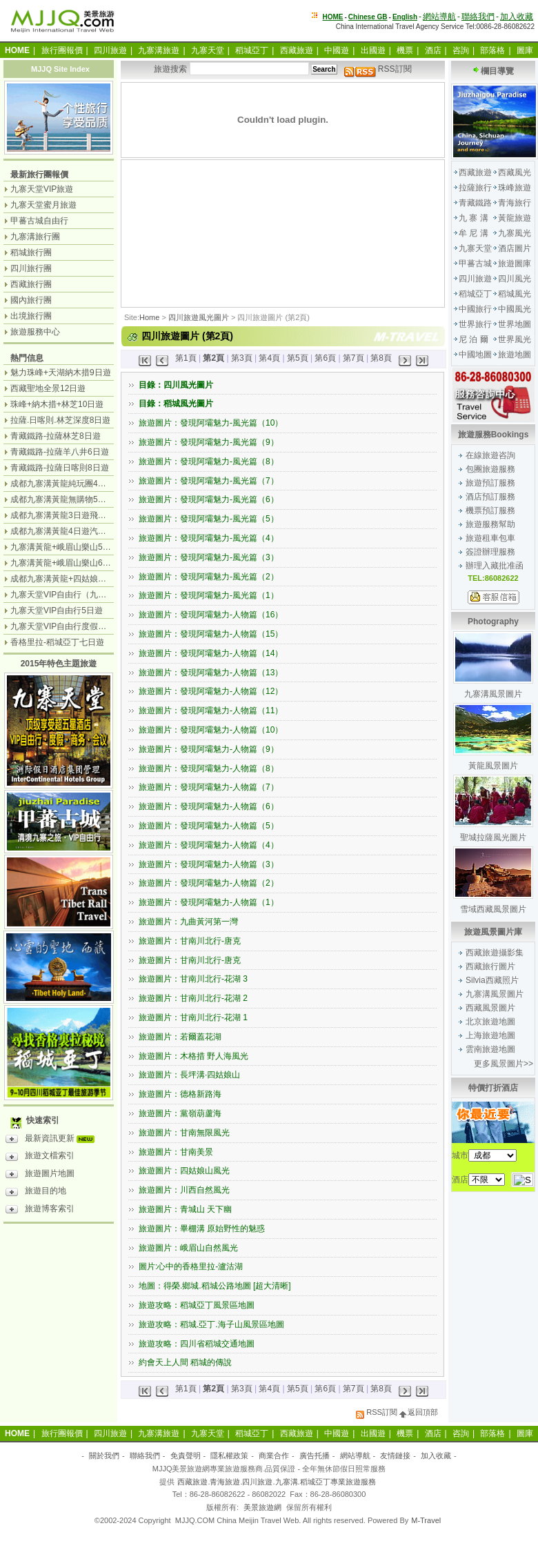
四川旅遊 (110, 50)
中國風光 (514, 309)
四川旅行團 (31, 268)
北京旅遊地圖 (490, 1021)
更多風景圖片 (499, 1064)
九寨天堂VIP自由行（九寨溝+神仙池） (81, 594)
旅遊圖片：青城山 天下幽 (185, 1209)
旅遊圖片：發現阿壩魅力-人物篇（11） (211, 710)
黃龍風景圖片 (493, 766)
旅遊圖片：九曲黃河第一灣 (188, 921)
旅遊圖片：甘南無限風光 (184, 1132)
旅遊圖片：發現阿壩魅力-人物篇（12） (211, 691)
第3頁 (241, 358)
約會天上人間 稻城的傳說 (185, 1362)
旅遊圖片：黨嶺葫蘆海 (180, 1113)
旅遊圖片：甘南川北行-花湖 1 (193, 1017)
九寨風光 (514, 233)
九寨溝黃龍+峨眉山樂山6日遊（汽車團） (85, 563)
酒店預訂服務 (490, 496)
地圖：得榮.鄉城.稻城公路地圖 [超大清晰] (215, 1286)
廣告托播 (314, 1455)
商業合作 (274, 1455)
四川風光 (514, 279)
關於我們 (104, 1455)
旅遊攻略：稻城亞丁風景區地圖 (197, 1305)
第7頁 (353, 358)
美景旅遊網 (262, 1507)
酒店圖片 (514, 248)
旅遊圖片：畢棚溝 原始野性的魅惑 (202, 1228)
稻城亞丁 (251, 50)
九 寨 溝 (473, 218)
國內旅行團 (31, 300)
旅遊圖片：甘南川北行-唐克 (190, 941)
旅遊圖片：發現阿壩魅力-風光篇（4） (209, 538)
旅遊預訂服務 (490, 483)
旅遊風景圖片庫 (493, 932)
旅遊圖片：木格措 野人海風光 (193, 1056)
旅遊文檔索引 (40, 1157)
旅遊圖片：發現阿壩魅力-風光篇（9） (209, 442)
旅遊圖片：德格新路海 (180, 1094)
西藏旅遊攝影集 (495, 952)
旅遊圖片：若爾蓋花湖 (180, 1037)
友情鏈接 (395, 1455)
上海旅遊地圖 (490, 1035)
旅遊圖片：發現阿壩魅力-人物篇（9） (209, 749)
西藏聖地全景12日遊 (48, 388)
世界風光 (514, 339)
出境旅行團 (31, 316)
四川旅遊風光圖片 (198, 317)
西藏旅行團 (31, 284)
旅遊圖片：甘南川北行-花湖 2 (193, 998)
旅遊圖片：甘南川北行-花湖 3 (193, 979)
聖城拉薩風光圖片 (493, 837)
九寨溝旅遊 (158, 50)
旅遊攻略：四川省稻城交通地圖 (197, 1344)
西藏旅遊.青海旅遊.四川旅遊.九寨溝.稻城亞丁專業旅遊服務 (276, 1482)
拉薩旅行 (475, 187)
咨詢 (460, 50)
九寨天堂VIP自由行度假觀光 (62, 626)
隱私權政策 (229, 1455)
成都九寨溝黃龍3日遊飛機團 (62, 515)
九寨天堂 (207, 50)
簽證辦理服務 (490, 552)
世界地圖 (514, 324)
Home (149, 317)
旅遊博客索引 (40, 1211)
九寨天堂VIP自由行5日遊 (56, 610)
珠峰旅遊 (514, 187)
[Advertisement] (193, 232)
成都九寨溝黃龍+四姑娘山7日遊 (69, 579)
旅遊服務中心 (35, 332)
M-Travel (426, 1520)
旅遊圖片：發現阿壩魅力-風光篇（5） (209, 519)
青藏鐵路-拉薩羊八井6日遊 (59, 452)
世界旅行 (475, 324)
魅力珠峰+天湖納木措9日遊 (60, 372)
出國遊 (373, 50)
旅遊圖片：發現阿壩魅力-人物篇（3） (209, 864)
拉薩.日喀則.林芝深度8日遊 (60, 420)
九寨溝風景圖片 (493, 694)
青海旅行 (514, 203)
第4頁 (269, 358)
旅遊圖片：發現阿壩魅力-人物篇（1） (209, 902)
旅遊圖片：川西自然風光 (184, 1190)
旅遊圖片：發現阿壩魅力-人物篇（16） (211, 614)
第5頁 (297, 358)
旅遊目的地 (36, 1193)
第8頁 (381, 358)
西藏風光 (514, 172)
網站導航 (439, 16)
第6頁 (325, 358)
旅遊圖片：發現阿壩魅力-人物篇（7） (209, 787)
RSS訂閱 (378, 69)
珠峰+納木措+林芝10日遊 (56, 404)
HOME (333, 17)
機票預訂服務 (490, 510)
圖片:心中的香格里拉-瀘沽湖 (191, 1266)
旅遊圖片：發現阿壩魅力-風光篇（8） (209, 461)
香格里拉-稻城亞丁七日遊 (57, 642)
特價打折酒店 (493, 1088)
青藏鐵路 (475, 203)
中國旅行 (475, 309)
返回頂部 (418, 1412)
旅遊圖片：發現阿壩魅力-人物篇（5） (209, 826)
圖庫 (525, 50)
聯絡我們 (478, 16)
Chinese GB (368, 17)
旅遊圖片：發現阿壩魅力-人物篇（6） (209, 806)
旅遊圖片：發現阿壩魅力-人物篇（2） (209, 883)
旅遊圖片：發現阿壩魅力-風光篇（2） (209, 577)
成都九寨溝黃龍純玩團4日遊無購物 (74, 483)
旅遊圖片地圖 (40, 1175)
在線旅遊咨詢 (490, 455)
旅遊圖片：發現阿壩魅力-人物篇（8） (209, 768)
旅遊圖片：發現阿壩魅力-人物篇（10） (211, 730)
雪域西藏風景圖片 (493, 909)
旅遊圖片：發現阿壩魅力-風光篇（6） (209, 499)
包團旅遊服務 (490, 469)
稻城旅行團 (31, 252)
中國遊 (336, 50)
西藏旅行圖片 (490, 966)
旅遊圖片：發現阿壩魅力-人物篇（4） (209, 845)
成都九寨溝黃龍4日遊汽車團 (62, 531)
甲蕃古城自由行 (39, 221)
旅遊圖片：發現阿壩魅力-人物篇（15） (211, 634)
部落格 (492, 50)
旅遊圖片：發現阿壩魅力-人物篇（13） (211, 672)
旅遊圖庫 (514, 263)
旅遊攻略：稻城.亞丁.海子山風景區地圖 (211, 1324)
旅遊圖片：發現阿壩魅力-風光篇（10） (211, 423)
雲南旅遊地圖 (490, 1049)
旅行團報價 (62, 50)
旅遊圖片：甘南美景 (176, 1152)
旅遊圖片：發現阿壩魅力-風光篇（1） (209, 595)
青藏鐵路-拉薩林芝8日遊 (55, 436)
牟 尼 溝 (473, 233)
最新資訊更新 (53, 1140)
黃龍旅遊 (514, 218)
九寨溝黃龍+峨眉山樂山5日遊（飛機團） (85, 547)
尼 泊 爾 (473, 339)
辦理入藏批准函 (495, 565)
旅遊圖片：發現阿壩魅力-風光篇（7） (209, 481)
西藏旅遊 (296, 50)
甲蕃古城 (475, 263)
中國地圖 (475, 354)
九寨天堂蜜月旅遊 (43, 205)
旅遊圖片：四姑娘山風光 (184, 1170)
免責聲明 (185, 1455)
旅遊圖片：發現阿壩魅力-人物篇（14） (211, 653)
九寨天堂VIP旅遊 (41, 189)
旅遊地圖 (514, 354)
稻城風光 (514, 294)
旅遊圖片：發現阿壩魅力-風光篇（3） (209, 557)
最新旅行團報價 (39, 174)
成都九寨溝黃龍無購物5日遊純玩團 (74, 499)
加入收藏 (516, 16)
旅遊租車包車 (490, 538)
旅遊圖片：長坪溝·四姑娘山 (189, 1075)
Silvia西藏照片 (492, 980)
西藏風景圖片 (490, 1008)
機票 (405, 50)
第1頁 (186, 358)
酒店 (433, 50)
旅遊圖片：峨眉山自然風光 (188, 1248)
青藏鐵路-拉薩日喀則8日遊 (59, 468)
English (404, 17)
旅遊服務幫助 (490, 524)
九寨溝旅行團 (35, 236)
